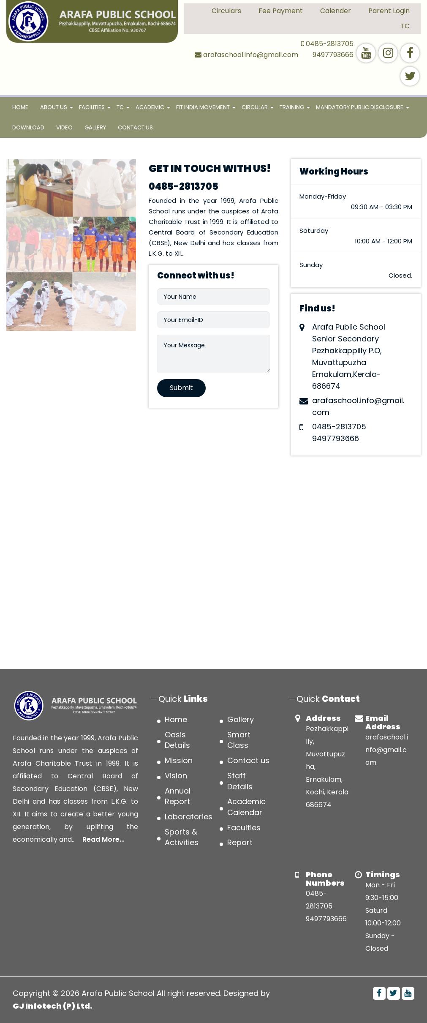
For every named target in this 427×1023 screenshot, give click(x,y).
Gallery (95, 127)
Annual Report (177, 796)
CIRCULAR (255, 107)
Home (23, 106)
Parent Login (389, 11)
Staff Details (240, 781)
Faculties (244, 827)
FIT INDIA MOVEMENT (203, 107)
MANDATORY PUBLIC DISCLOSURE (359, 107)
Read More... (103, 839)
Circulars (226, 11)
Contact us (135, 127)
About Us (53, 107)
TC (405, 26)
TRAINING (292, 107)
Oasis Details (177, 740)
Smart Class (238, 740)
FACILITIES (92, 107)
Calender (335, 11)
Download (28, 127)
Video (64, 127)
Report (240, 842)
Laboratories (188, 816)
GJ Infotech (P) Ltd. (52, 1006)
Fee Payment (280, 11)
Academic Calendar (246, 807)
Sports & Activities (182, 837)
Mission (179, 760)
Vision (176, 775)
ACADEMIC (150, 107)
